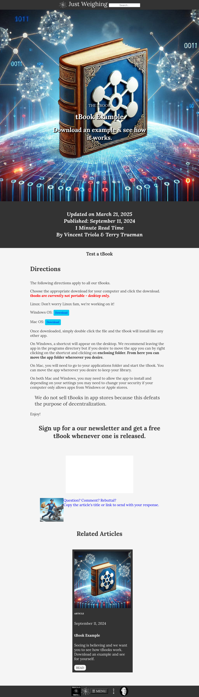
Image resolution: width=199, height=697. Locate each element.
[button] (76, 691)
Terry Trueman (124, 234)
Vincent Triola (81, 234)
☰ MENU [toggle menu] (99, 691)
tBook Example (87, 635)
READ (80, 668)
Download (61, 312)
